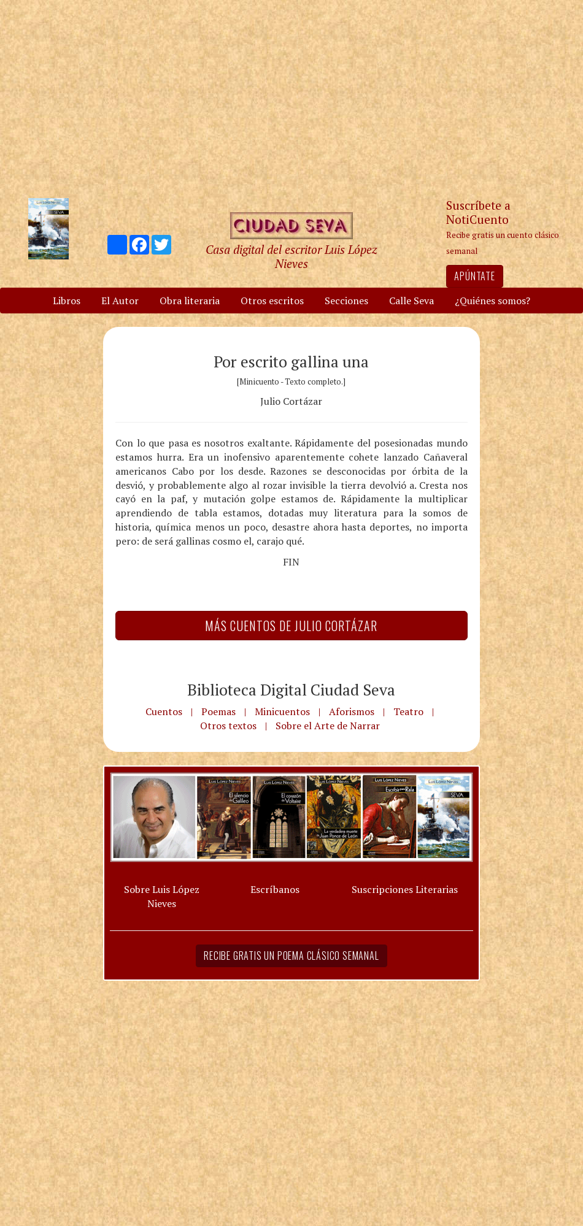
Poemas (218, 711)
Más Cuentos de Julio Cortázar (291, 625)
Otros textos (228, 725)
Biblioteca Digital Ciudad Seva (291, 689)
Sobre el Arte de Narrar (328, 725)
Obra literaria (190, 300)
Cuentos (163, 711)
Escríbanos (274, 889)
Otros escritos (272, 300)
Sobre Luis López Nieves (161, 896)
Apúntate (474, 276)
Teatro (408, 711)
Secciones (346, 300)
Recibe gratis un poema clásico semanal (291, 955)
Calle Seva (411, 300)
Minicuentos (282, 711)
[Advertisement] (291, 98)
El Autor (120, 300)
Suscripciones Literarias (405, 889)
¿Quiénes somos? (492, 300)
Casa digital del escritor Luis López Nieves (291, 256)
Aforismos (351, 711)
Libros (66, 300)
